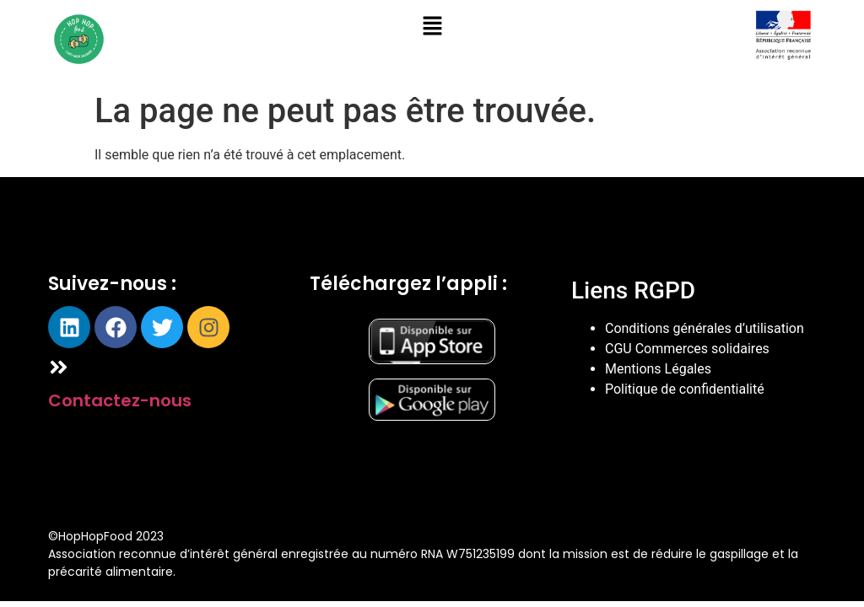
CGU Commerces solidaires (687, 349)
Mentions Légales (658, 369)
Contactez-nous (120, 400)
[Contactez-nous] (58, 367)
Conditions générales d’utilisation (704, 328)
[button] (432, 27)
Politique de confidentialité (684, 389)
